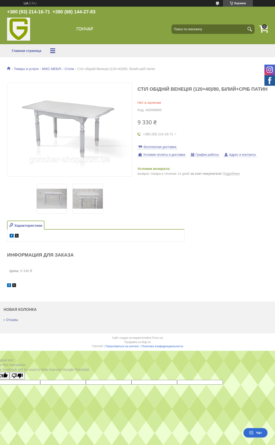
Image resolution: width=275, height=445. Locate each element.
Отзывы (12, 320)
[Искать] (250, 29)
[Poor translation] (17, 376)
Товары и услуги (26, 69)
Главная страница (26, 51)
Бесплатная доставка (159, 147)
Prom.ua (157, 338)
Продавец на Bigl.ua (137, 342)
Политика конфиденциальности (162, 346)
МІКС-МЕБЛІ (51, 69)
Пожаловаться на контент (122, 346)
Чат (255, 433)
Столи (69, 69)
